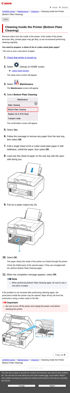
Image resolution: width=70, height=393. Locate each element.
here (46, 375)
